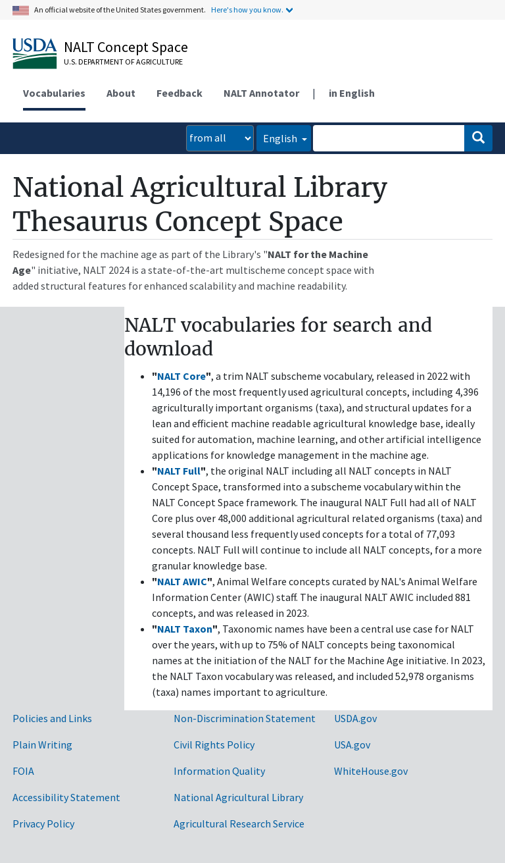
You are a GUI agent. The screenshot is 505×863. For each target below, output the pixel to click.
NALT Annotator (261, 92)
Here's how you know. (247, 9)
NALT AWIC (182, 581)
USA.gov (352, 744)
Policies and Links (52, 718)
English (281, 138)
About (121, 92)
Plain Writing (42, 744)
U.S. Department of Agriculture (123, 61)
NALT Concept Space (126, 47)
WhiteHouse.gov (371, 770)
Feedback (179, 92)
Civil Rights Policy (214, 744)
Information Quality (219, 770)
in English (352, 92)
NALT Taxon (184, 628)
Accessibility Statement (66, 797)
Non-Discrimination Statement (245, 718)
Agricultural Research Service (239, 823)
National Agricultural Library (238, 797)
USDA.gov (355, 718)
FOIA (23, 770)
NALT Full (179, 470)
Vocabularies (54, 92)
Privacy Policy (43, 823)
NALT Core (181, 375)
